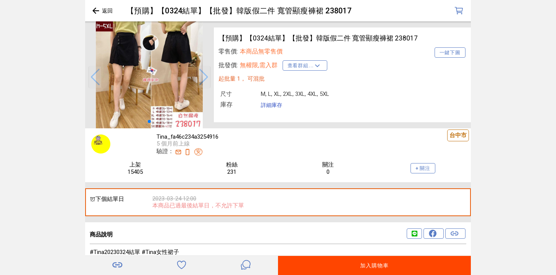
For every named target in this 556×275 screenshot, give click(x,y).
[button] (95, 77)
